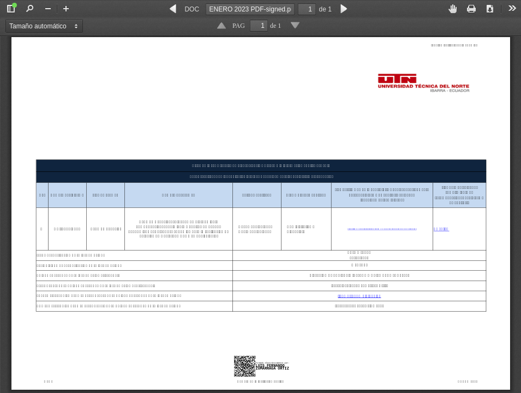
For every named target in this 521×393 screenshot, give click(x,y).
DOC (191, 9)
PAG (238, 25)
